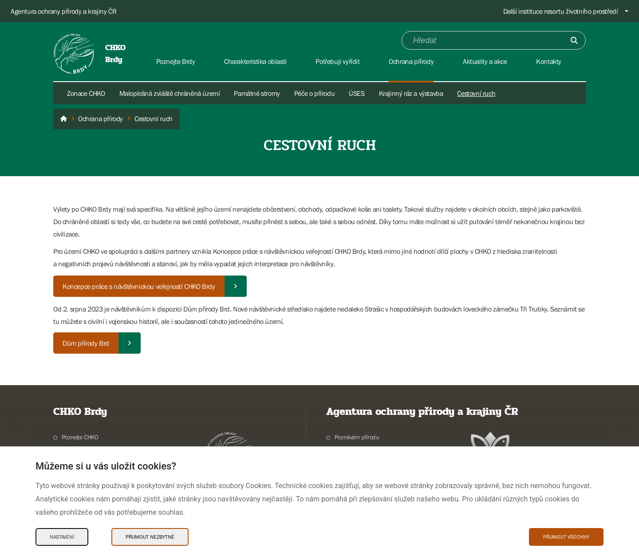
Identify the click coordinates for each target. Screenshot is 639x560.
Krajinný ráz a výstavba (411, 93)
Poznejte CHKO (80, 437)
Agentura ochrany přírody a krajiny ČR (63, 11)
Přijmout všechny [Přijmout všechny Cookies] (566, 537)
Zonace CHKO (86, 93)
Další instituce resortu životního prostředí (560, 11)
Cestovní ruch (476, 93)
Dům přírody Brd (86, 343)
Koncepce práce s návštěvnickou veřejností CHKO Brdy (139, 286)
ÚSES (356, 93)
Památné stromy (257, 93)
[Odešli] (574, 40)
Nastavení (62, 537)
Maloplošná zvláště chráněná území (169, 93)
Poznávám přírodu (357, 437)
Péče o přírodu (314, 93)
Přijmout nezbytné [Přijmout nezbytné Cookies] (150, 537)
